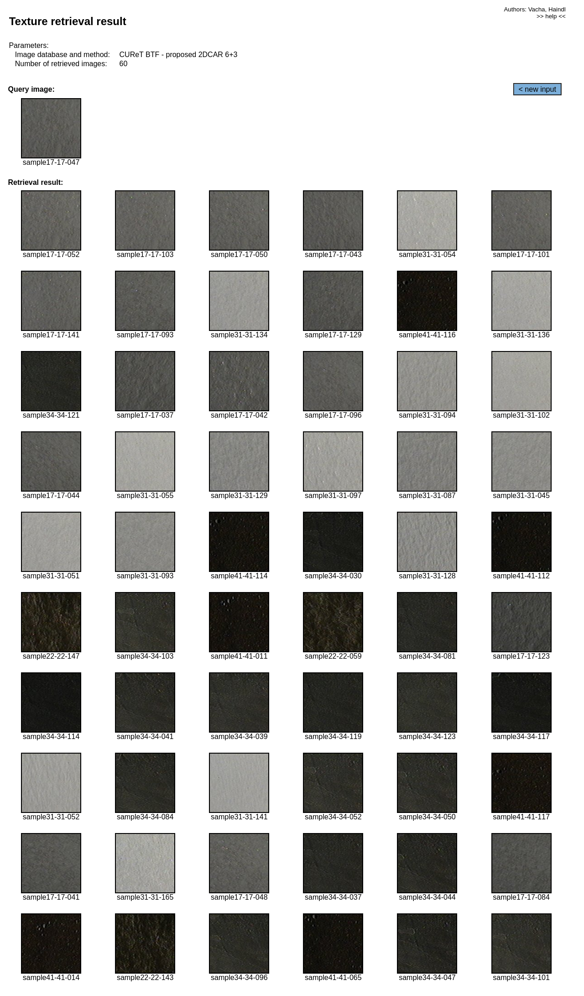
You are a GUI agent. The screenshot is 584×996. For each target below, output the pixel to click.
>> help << (551, 16)
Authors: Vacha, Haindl (534, 9)
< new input (537, 89)
